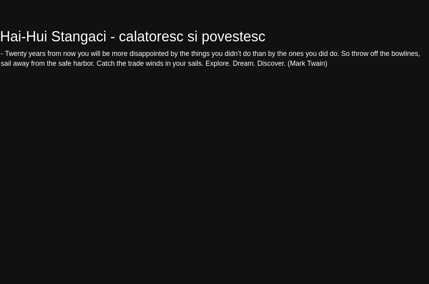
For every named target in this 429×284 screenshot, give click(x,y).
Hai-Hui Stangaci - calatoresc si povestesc (132, 36)
